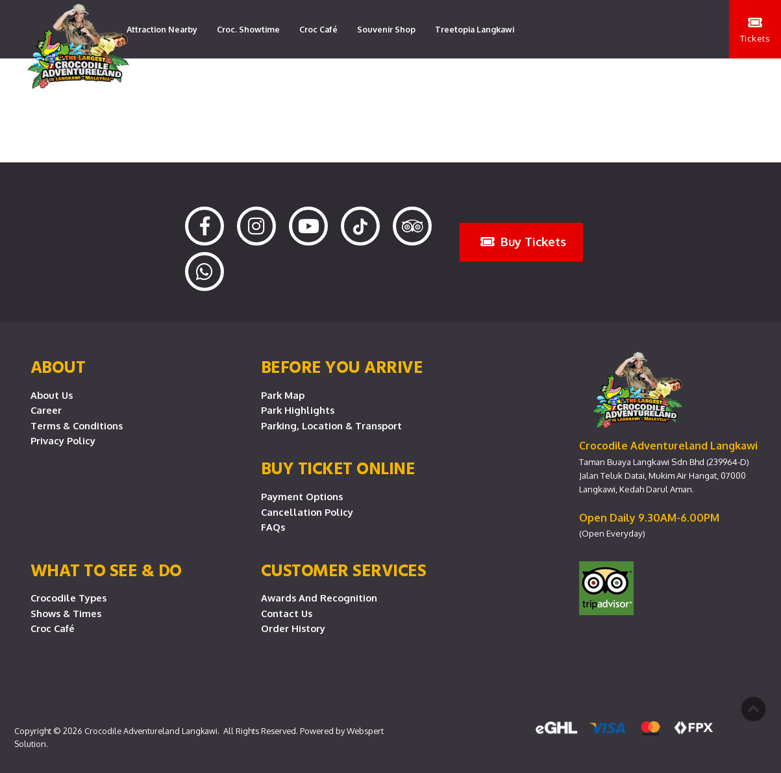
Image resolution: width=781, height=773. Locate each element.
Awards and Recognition (319, 597)
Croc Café (318, 29)
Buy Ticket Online (338, 468)
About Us (52, 395)
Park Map (282, 395)
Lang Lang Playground (171, 87)
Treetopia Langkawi (474, 29)
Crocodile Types (68, 597)
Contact (251, 87)
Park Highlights (297, 410)
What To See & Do (106, 570)
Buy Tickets (523, 241)
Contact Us (286, 613)
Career (46, 410)
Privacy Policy (63, 440)
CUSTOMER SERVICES (344, 570)
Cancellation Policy (307, 512)
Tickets (755, 30)
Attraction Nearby (162, 29)
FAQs (273, 527)
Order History (293, 628)
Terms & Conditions (77, 425)
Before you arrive (342, 366)
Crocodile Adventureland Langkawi (150, 731)
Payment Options (302, 496)
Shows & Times (66, 613)
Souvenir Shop (386, 29)
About (58, 366)
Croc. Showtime (248, 29)
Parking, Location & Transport (331, 425)
